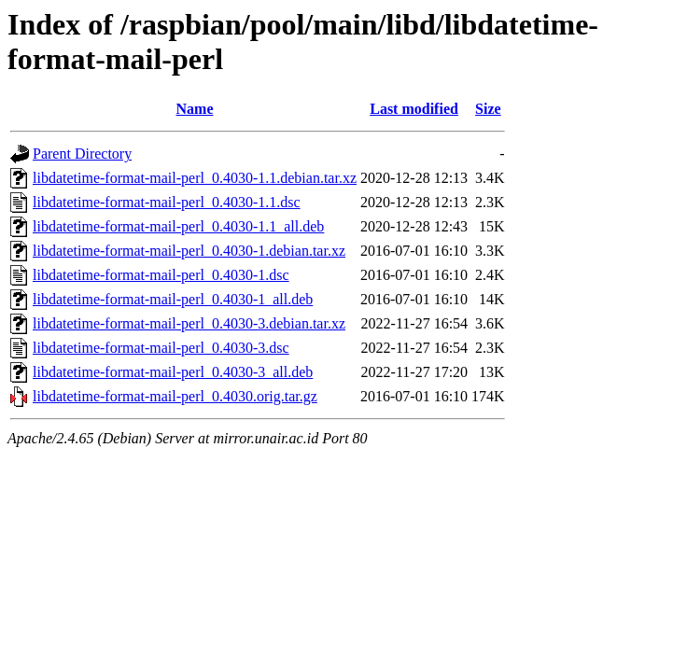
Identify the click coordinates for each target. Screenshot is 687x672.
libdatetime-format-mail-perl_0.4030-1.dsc (161, 275)
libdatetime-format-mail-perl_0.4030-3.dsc (161, 348)
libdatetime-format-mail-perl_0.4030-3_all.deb (173, 372)
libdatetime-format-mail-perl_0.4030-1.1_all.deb (178, 226)
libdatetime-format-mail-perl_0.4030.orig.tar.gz (175, 396)
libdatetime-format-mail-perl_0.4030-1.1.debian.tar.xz (195, 178)
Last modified (414, 109)
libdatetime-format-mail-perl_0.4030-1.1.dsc (167, 202)
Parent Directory (82, 153)
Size (488, 109)
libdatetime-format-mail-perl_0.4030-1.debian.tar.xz (189, 251)
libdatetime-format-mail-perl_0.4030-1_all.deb (173, 299)
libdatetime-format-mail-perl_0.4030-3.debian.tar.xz (189, 323)
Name (195, 109)
